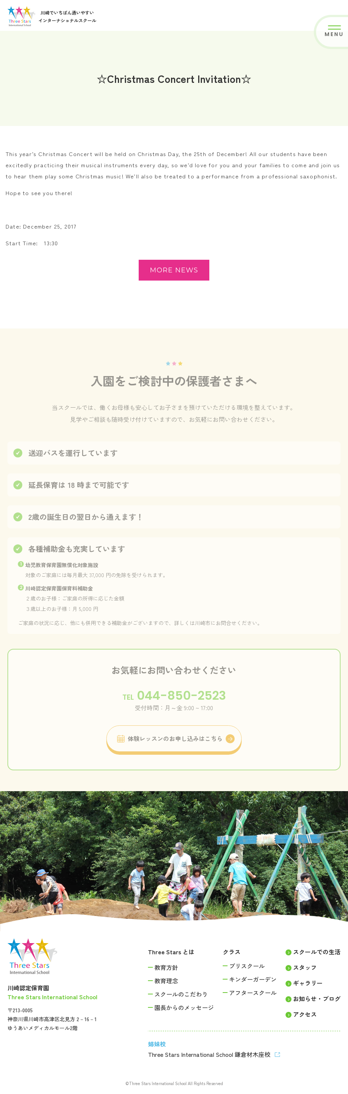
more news (174, 270)
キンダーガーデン (253, 979)
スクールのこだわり (181, 994)
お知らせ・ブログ (317, 998)
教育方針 (166, 967)
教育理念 (166, 980)
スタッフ (305, 967)
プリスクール (247, 965)
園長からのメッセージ (184, 1007)
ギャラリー (308, 982)
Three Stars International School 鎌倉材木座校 (210, 1054)
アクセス (305, 1014)
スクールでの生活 (317, 951)
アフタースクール (253, 992)
